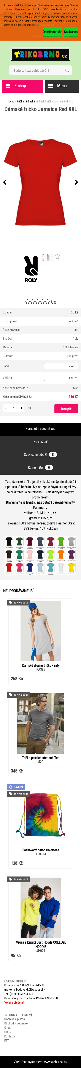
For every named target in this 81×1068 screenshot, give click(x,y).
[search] (67, 70)
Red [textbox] (71, 366)
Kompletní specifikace (40, 429)
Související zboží (40, 455)
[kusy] (13, 408)
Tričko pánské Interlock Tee (40, 758)
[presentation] (4, 182)
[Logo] (40, 54)
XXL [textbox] (71, 378)
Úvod (11, 101)
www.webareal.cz (55, 1062)
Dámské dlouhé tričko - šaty (41, 666)
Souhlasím (71, 32)
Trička (20, 101)
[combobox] (61, 366)
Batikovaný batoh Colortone (40, 850)
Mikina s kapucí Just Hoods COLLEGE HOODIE (41, 944)
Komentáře (40, 468)
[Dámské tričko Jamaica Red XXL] (40, 182)
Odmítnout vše (52, 32)
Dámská (30, 101)
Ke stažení (40, 442)
